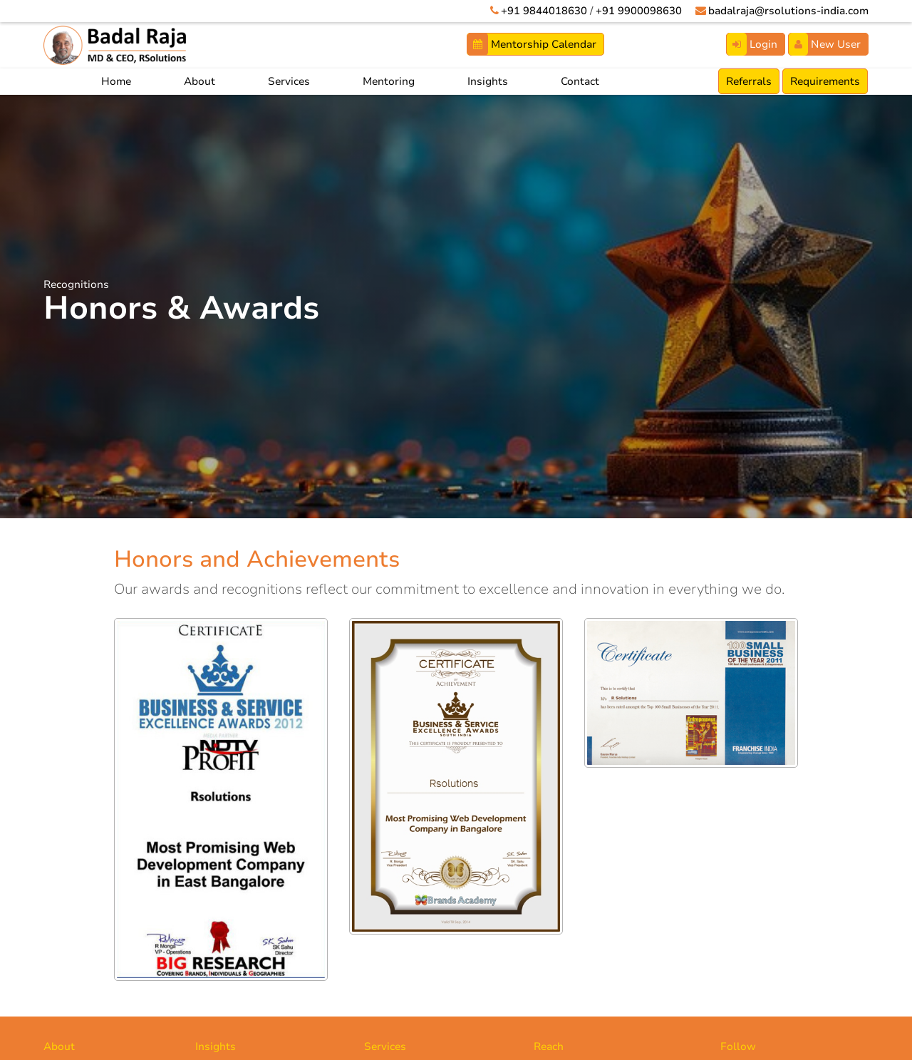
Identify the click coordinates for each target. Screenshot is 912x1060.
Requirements (825, 81)
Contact (580, 81)
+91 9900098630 (634, 11)
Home (116, 81)
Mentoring (389, 81)
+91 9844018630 (540, 11)
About (199, 81)
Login (752, 44)
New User (825, 44)
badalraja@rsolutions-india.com (786, 11)
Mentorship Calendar (531, 44)
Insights (487, 81)
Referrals (749, 81)
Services (289, 81)
